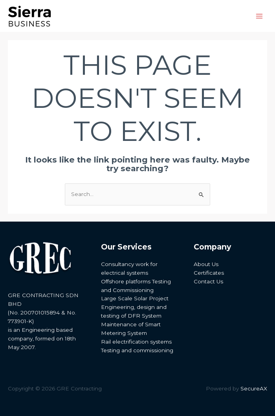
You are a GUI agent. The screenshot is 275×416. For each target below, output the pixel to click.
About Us (206, 264)
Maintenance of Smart (131, 324)
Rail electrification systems (136, 341)
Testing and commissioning (137, 350)
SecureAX (253, 388)
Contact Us (208, 281)
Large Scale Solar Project (135, 298)
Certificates (209, 273)
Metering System (124, 333)
